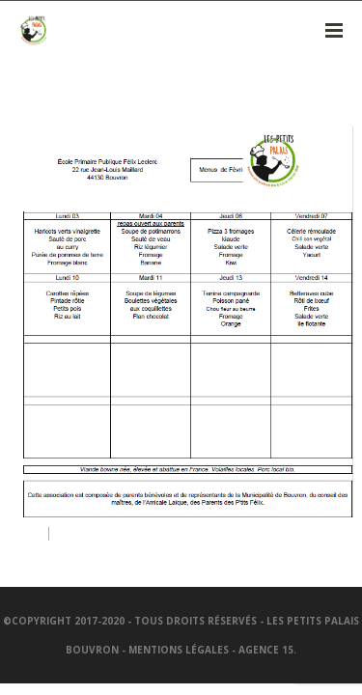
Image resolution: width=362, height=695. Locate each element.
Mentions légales (178, 649)
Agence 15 (265, 649)
